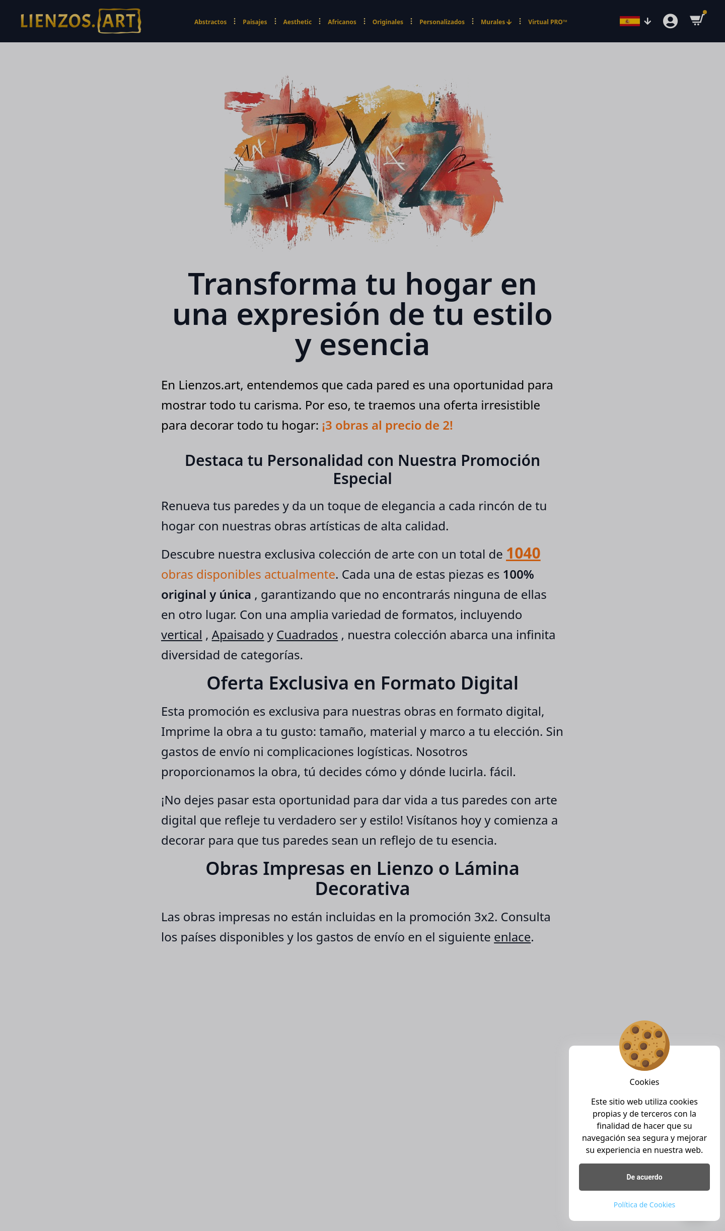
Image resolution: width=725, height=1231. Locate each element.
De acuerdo (644, 1177)
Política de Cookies (645, 1204)
